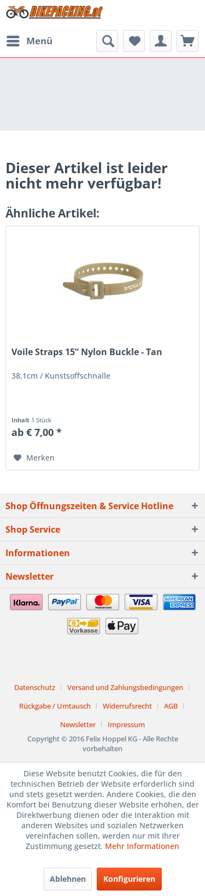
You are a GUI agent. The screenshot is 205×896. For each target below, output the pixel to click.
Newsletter (78, 724)
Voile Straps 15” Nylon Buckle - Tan (86, 352)
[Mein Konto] (161, 41)
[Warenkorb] (187, 41)
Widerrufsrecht (127, 706)
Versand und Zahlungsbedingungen (125, 687)
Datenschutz (34, 687)
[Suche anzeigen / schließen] (107, 41)
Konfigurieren (129, 879)
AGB (171, 706)
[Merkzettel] (134, 41)
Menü (29, 39)
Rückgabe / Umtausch (55, 706)
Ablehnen (68, 879)
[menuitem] (29, 41)
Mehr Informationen (142, 846)
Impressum (126, 724)
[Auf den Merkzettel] (34, 457)
